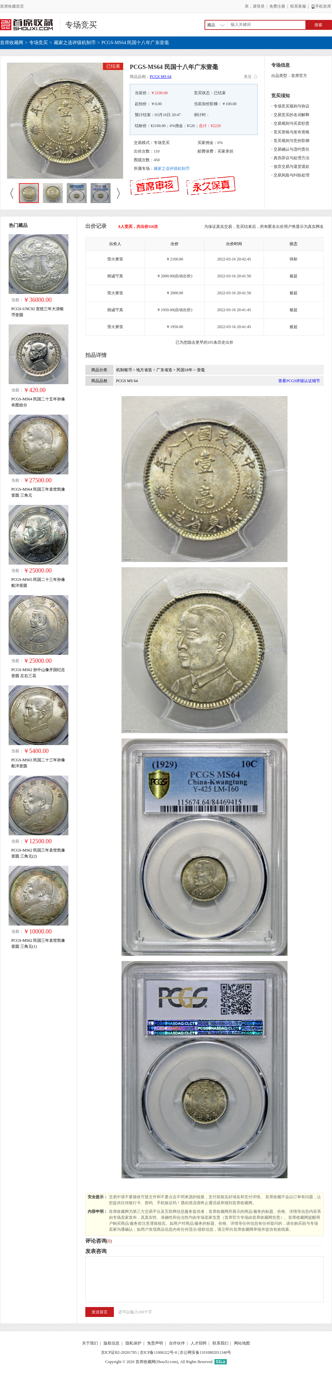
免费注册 (277, 6)
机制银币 (124, 370)
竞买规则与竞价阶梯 (291, 140)
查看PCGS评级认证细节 (299, 381)
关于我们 (90, 1343)
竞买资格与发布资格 (291, 132)
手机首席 (321, 6)
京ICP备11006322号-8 (158, 1352)
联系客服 (298, 6)
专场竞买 (81, 25)
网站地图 (242, 1343)
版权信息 (112, 1343)
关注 (251, 76)
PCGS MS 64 (160, 76)
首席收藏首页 (12, 6)
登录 (261, 6)
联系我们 (220, 1343)
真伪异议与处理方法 (291, 158)
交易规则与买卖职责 (291, 123)
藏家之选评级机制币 (75, 42)
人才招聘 (199, 1343)
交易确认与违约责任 (291, 149)
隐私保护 (133, 1343)
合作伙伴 (177, 1343)
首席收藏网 (11, 42)
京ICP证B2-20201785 (119, 1352)
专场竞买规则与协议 (291, 106)
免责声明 (155, 1343)
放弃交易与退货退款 (291, 166)
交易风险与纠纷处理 (291, 175)
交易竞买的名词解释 (291, 114)
